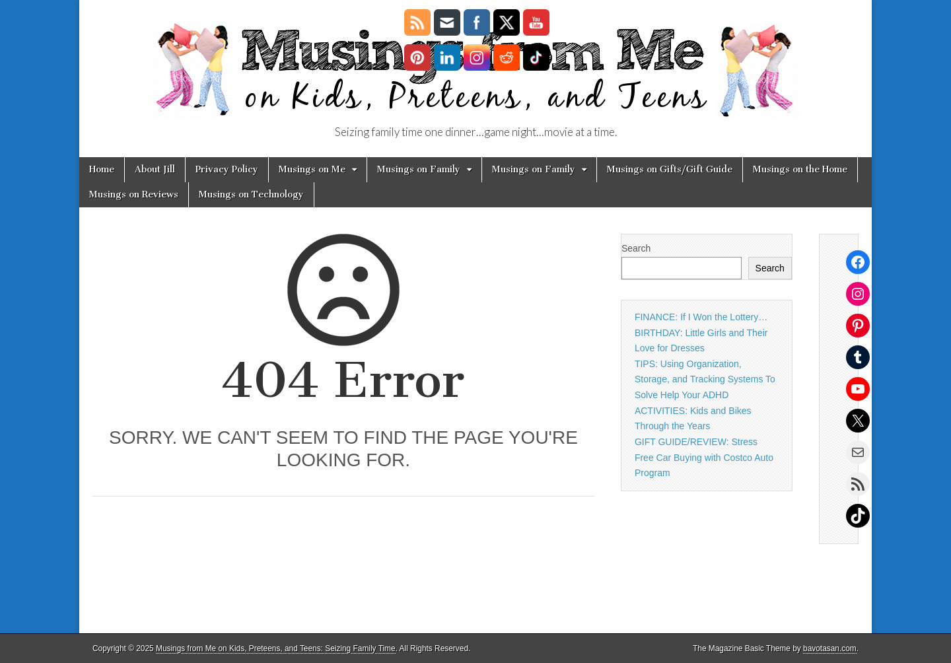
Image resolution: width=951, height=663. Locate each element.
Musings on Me (312, 169)
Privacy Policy (226, 169)
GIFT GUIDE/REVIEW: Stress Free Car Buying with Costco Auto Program (704, 457)
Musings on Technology (251, 194)
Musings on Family (418, 169)
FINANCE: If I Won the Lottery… (701, 317)
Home (101, 169)
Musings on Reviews (133, 194)
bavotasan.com (830, 648)
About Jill (155, 169)
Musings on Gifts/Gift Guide (669, 169)
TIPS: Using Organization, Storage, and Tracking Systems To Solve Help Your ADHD (705, 379)
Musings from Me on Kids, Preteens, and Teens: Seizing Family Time (276, 648)
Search (636, 248)
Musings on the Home (800, 169)
